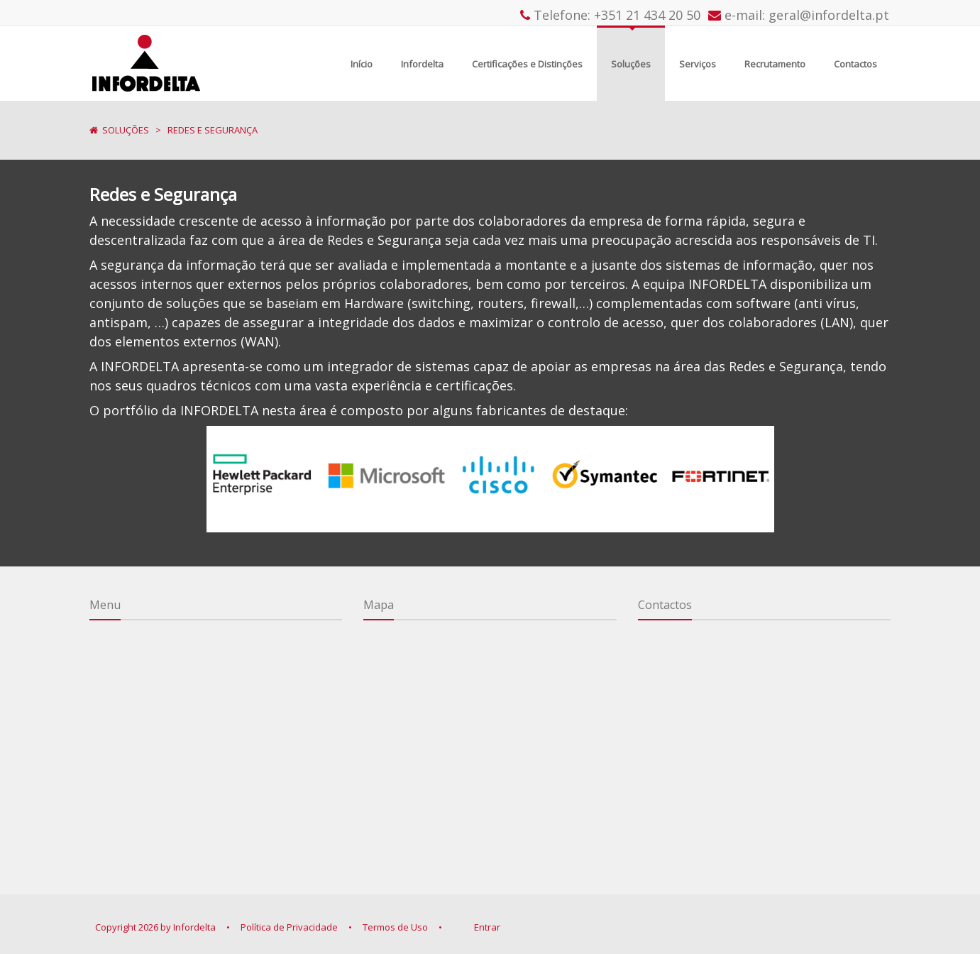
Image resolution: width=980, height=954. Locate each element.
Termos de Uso (395, 927)
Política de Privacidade (289, 927)
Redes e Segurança (212, 130)
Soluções (125, 130)
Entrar (487, 927)
